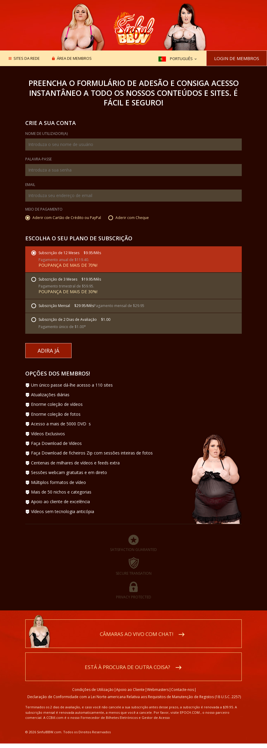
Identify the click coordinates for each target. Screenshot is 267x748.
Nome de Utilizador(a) (46, 134)
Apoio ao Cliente (130, 689)
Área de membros (74, 58)
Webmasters (158, 689)
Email (30, 185)
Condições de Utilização (93, 689)
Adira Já (48, 350)
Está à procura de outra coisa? (127, 667)
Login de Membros (236, 58)
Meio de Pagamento (44, 210)
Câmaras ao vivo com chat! (136, 634)
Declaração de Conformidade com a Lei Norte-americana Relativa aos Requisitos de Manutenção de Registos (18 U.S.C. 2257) (134, 696)
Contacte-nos (182, 689)
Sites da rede (27, 58)
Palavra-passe (38, 159)
